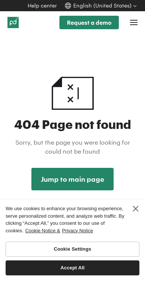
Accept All (72, 268)
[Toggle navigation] (134, 22)
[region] (72, 240)
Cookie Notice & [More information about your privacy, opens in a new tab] (42, 230)
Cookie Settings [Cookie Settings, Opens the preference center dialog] (72, 249)
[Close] (135, 208)
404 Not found (72, 83)
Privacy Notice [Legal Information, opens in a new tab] (77, 230)
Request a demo (89, 22)
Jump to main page (72, 179)
